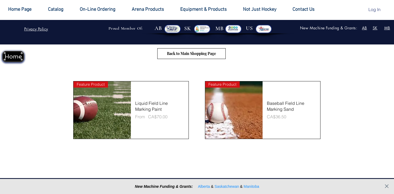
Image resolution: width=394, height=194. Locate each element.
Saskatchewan (226, 186)
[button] (263, 9)
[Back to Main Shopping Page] (191, 53)
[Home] (13, 56)
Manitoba (251, 186)
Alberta (204, 186)
